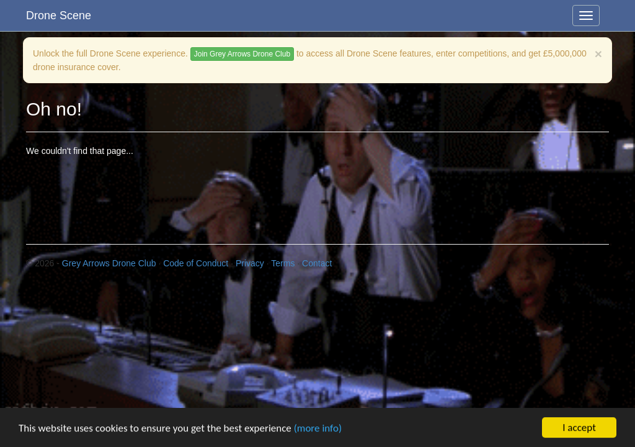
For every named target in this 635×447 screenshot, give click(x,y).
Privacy (250, 263)
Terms (283, 263)
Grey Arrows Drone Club (109, 263)
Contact (317, 263)
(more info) (318, 428)
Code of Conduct (195, 263)
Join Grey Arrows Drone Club (242, 54)
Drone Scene (58, 15)
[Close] (598, 53)
